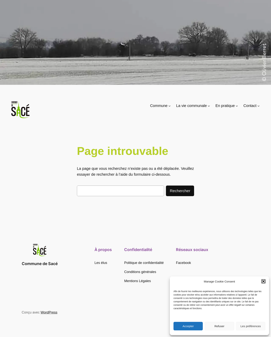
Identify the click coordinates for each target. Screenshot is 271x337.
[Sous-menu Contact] (258, 106)
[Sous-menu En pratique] (237, 106)
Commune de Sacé (40, 263)
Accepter (188, 326)
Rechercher (180, 191)
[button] (263, 281)
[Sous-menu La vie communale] (209, 106)
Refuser (219, 326)
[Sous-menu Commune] (169, 106)
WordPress (49, 312)
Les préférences (251, 326)
